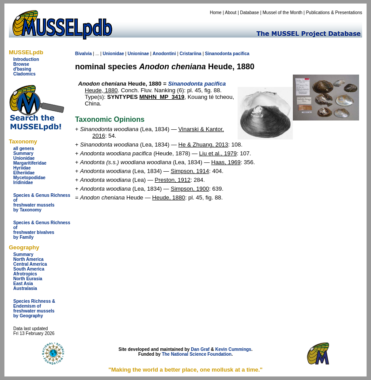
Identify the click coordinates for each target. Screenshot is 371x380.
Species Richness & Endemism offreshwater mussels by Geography (34, 308)
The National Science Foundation (196, 354)
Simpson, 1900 (189, 188)
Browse (21, 64)
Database (249, 12)
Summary (23, 153)
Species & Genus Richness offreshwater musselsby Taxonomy (41, 202)
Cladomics (24, 73)
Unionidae (23, 158)
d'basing (22, 69)
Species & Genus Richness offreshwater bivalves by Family (41, 230)
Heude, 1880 (101, 90)
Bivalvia (83, 53)
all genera (23, 148)
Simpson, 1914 (189, 171)
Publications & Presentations (334, 12)
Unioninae (138, 53)
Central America (30, 264)
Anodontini (164, 53)
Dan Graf (200, 349)
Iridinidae (23, 182)
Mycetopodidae (29, 177)
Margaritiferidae (29, 163)
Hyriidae (21, 168)
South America (28, 269)
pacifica (241, 53)
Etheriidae (23, 172)
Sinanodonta (218, 53)
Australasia (25, 288)
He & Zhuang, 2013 (203, 144)
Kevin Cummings (233, 349)
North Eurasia (27, 278)
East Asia (23, 283)
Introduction (26, 59)
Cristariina (190, 53)
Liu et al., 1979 (218, 153)
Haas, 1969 (226, 162)
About (230, 12)
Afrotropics (25, 273)
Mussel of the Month (283, 12)
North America (28, 259)
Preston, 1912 (172, 180)
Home (216, 12)
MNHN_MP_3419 (162, 97)
